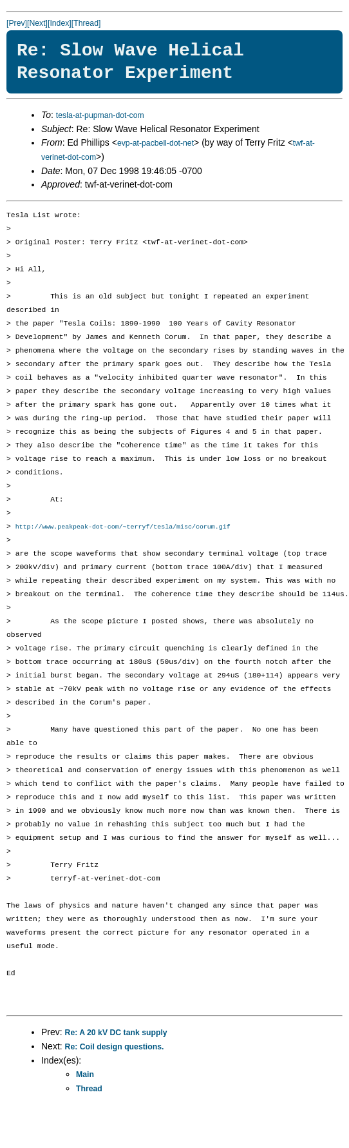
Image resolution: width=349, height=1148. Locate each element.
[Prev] (16, 23)
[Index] (59, 23)
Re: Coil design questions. (114, 1047)
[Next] (37, 23)
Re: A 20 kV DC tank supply (116, 1033)
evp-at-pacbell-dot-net (155, 143)
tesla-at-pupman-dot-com (100, 115)
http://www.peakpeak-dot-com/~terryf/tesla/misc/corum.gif (123, 527)
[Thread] (86, 23)
